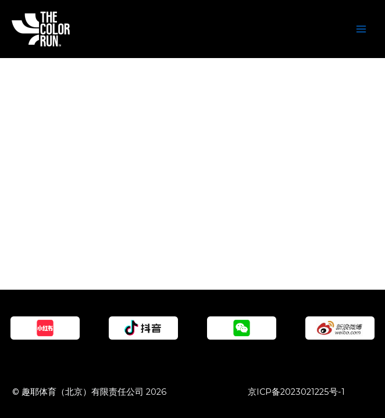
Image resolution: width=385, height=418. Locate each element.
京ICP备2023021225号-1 (296, 392)
